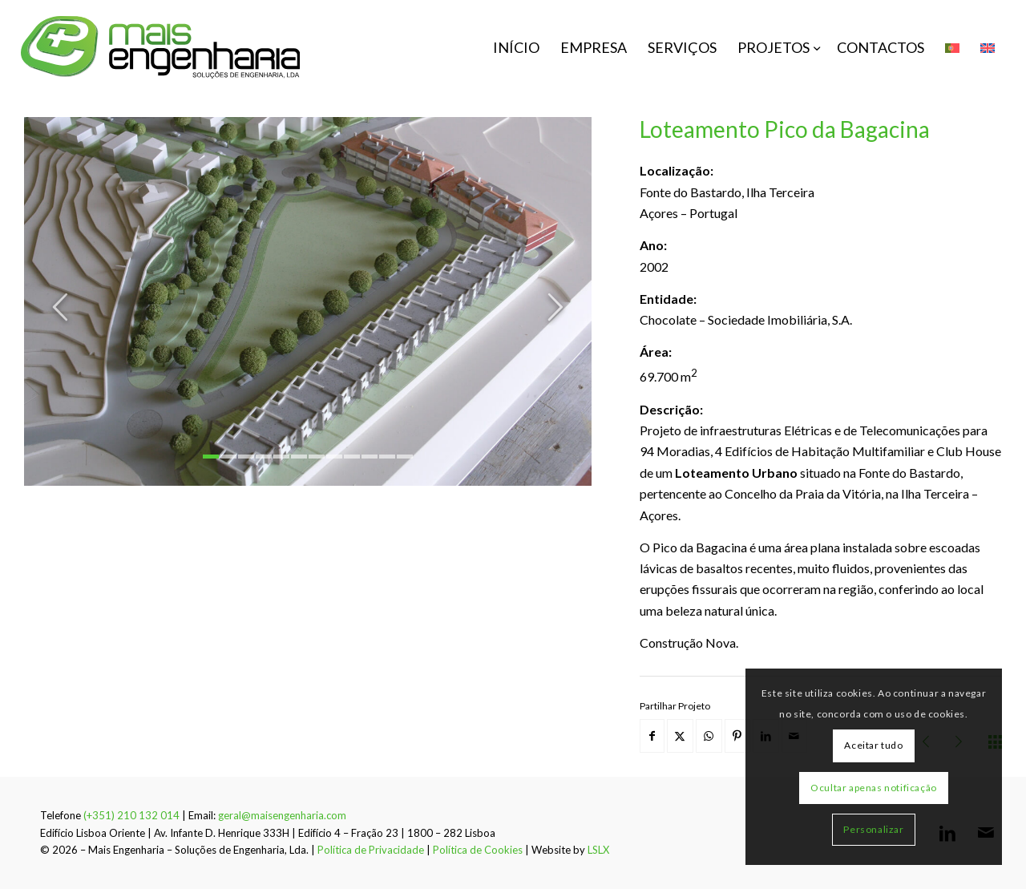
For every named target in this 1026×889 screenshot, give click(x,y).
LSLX (598, 849)
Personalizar (873, 829)
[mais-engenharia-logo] (161, 47)
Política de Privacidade (370, 849)
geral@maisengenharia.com (282, 815)
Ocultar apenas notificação (873, 788)
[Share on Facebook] (652, 736)
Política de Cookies (478, 849)
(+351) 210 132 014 (131, 815)
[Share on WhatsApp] (709, 736)
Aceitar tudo (873, 745)
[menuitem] (516, 47)
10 (370, 457)
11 (387, 457)
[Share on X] (680, 736)
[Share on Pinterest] (737, 736)
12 (405, 457)
